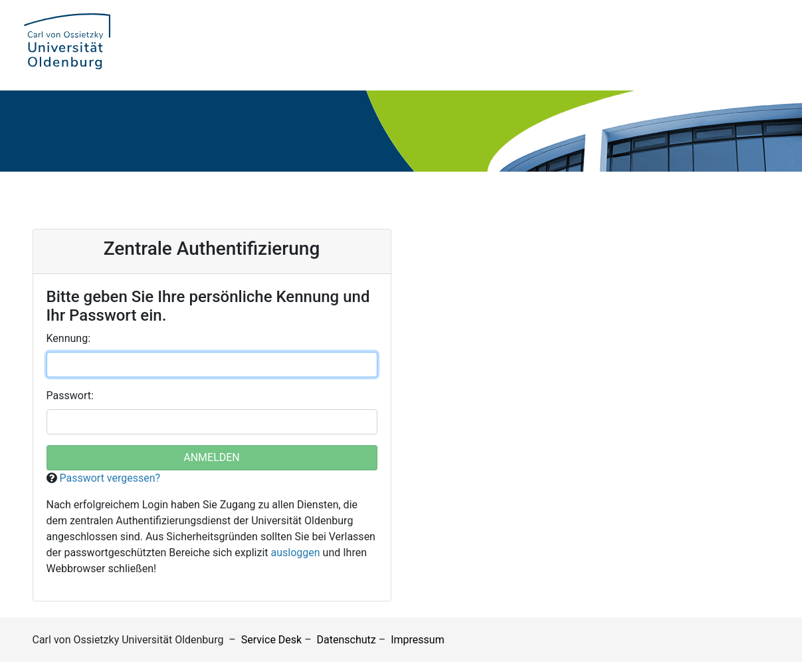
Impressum (418, 639)
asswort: (70, 395)
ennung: (69, 338)
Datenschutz (346, 639)
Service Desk (271, 639)
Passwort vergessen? (109, 478)
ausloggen (295, 552)
